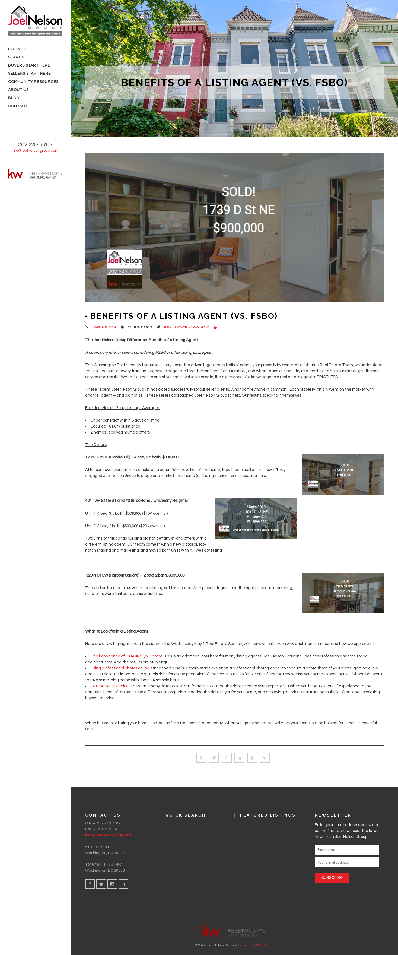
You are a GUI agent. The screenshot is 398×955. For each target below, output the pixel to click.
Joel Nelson (104, 327)
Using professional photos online (120, 668)
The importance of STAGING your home (127, 656)
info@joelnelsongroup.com (35, 151)
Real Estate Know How (186, 327)
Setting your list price (110, 686)
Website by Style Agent (256, 945)
